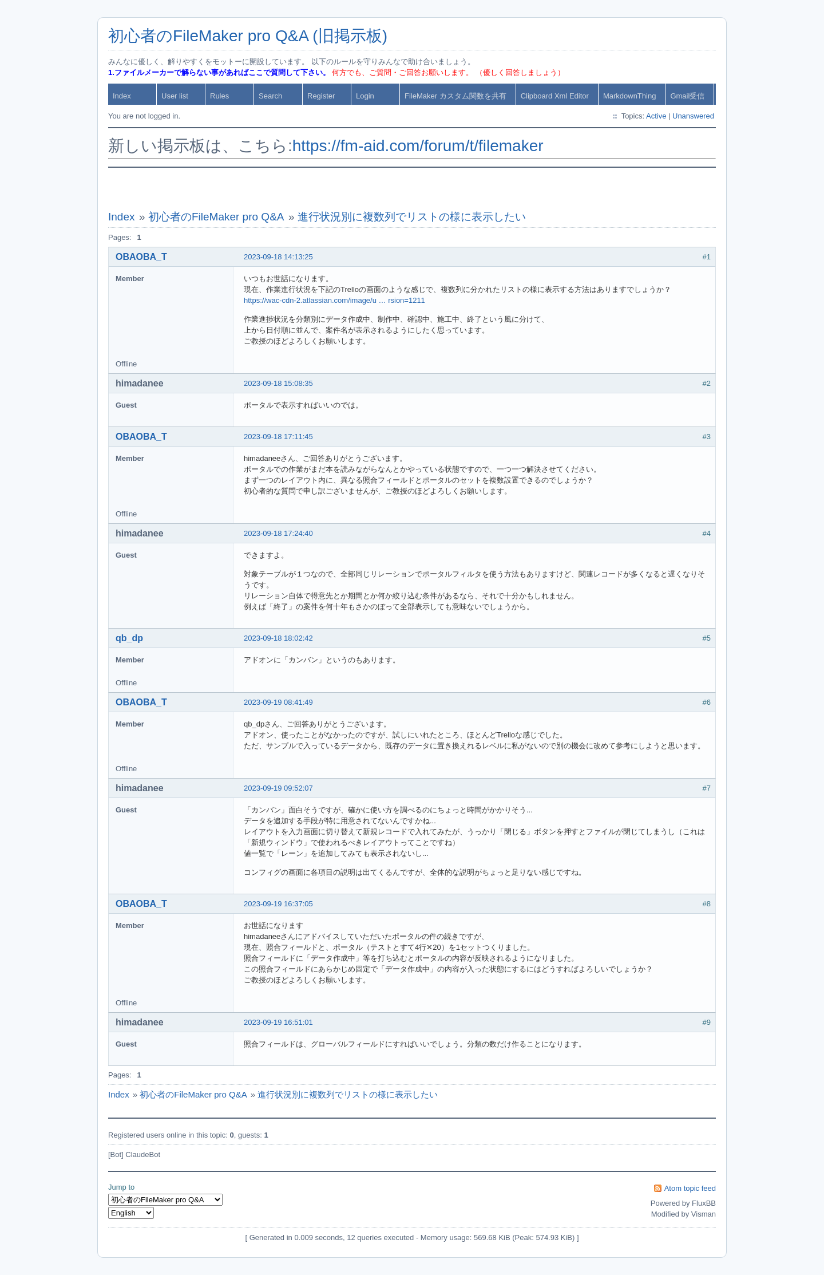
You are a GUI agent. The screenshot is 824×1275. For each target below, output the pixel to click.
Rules (219, 96)
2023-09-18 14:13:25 (278, 256)
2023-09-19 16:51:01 (278, 1022)
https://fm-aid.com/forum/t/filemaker (418, 146)
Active (656, 116)
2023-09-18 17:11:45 (278, 436)
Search (270, 96)
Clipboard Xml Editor (555, 96)
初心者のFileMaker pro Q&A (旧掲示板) (247, 36)
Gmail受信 (687, 96)
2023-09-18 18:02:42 (278, 638)
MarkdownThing (629, 96)
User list (174, 96)
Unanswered (693, 116)
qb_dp (129, 638)
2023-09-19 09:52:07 (278, 788)
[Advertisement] (412, 189)
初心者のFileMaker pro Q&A (216, 217)
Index (122, 96)
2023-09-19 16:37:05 (278, 903)
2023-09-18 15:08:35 (278, 383)
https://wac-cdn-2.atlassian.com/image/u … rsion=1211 (334, 300)
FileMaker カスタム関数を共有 (455, 96)
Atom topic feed (690, 1188)
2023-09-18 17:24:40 (278, 533)
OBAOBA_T (141, 257)
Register (321, 96)
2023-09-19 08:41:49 (278, 702)
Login (365, 96)
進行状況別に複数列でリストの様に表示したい (412, 217)
